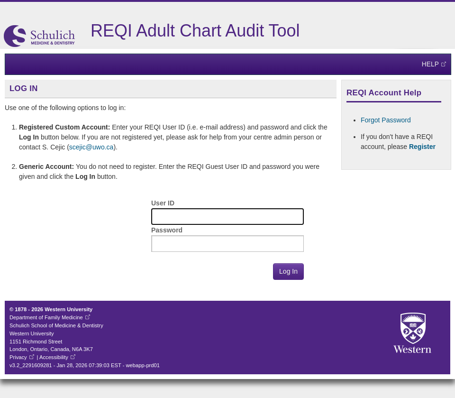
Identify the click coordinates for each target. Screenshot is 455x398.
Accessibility (53, 357)
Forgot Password (386, 120)
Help (430, 64)
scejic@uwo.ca (91, 147)
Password (166, 230)
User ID (162, 203)
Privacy (18, 357)
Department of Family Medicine (46, 317)
